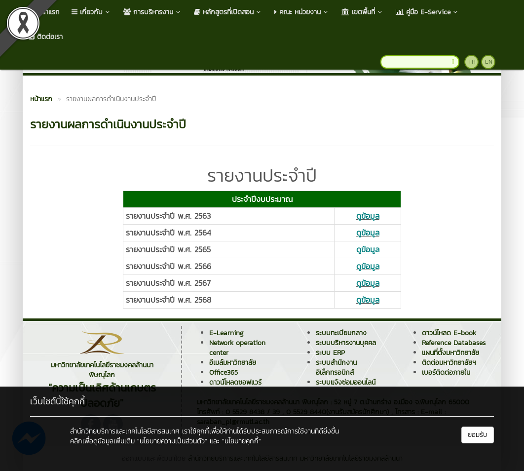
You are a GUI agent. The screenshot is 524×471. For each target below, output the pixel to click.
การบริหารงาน (152, 12)
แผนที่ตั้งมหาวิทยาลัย (450, 353)
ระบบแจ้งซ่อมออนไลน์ (345, 382)
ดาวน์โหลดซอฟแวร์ (235, 382)
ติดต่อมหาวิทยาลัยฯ (449, 362)
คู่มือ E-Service (427, 12)
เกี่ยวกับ (92, 12)
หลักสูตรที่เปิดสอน (228, 12)
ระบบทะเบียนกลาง (341, 333)
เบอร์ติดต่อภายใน (446, 372)
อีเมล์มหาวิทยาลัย (232, 362)
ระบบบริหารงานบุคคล (346, 343)
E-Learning (226, 333)
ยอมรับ (477, 435)
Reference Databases (454, 343)
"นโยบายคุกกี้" (241, 441)
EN (488, 61)
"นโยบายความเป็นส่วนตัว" (172, 441)
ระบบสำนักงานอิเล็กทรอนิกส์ (336, 367)
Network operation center (237, 348)
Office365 (223, 372)
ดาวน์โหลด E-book (449, 333)
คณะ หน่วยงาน (302, 12)
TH (472, 61)
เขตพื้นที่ (362, 12)
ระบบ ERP (330, 353)
